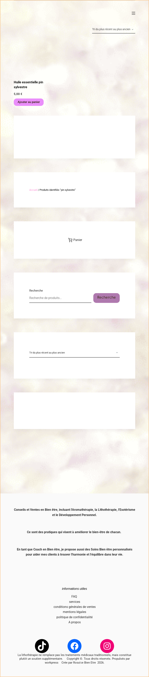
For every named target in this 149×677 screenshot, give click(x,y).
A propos (74, 622)
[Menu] (133, 13)
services (74, 602)
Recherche (36, 290)
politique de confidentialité (74, 617)
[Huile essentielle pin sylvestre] (32, 56)
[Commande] (113, 29)
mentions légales (74, 612)
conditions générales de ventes (75, 607)
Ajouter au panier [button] (29, 102)
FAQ (74, 596)
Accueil (33, 189)
